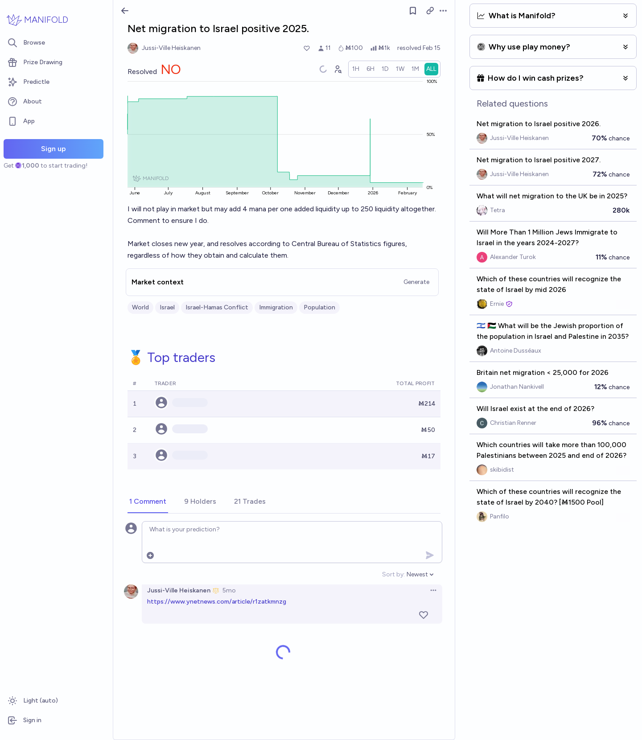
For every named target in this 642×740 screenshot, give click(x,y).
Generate (416, 282)
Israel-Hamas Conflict (216, 307)
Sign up (53, 148)
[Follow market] (413, 11)
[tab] (148, 502)
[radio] (355, 69)
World (140, 307)
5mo (229, 590)
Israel (167, 307)
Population (319, 307)
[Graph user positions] (337, 69)
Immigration (276, 307)
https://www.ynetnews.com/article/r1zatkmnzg (216, 601)
